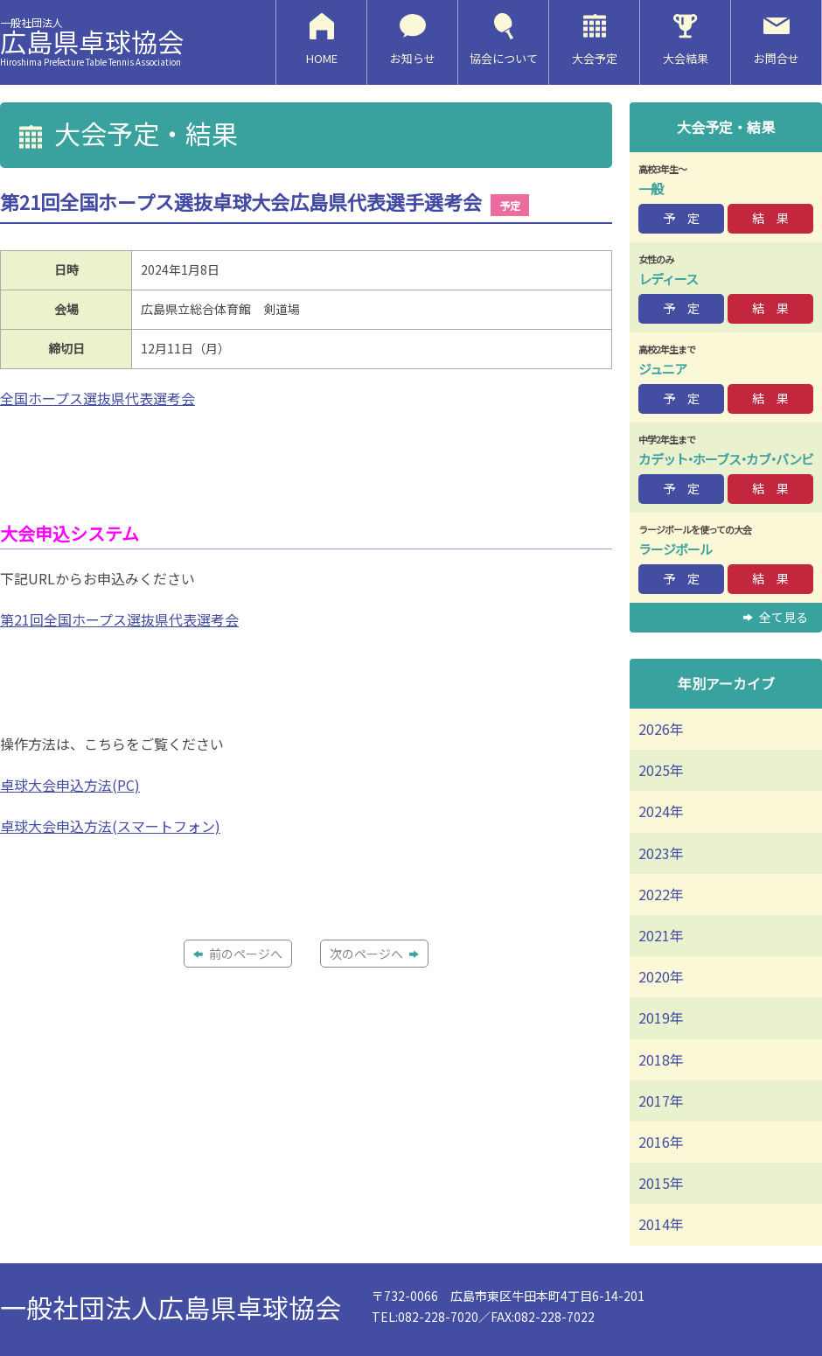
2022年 (661, 894)
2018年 (661, 1059)
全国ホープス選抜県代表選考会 (97, 398)
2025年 (661, 769)
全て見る (775, 617)
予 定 (681, 218)
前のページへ (237, 953)
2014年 (661, 1223)
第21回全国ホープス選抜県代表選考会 (119, 619)
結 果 (770, 218)
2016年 (661, 1141)
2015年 (661, 1182)
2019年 (661, 1017)
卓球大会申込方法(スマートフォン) (110, 825)
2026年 (661, 728)
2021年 (661, 935)
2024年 (661, 810)
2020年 (661, 976)
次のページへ (374, 953)
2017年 (661, 1100)
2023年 (661, 852)
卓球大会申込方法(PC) (70, 784)
